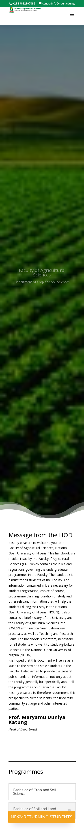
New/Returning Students (41, 816)
